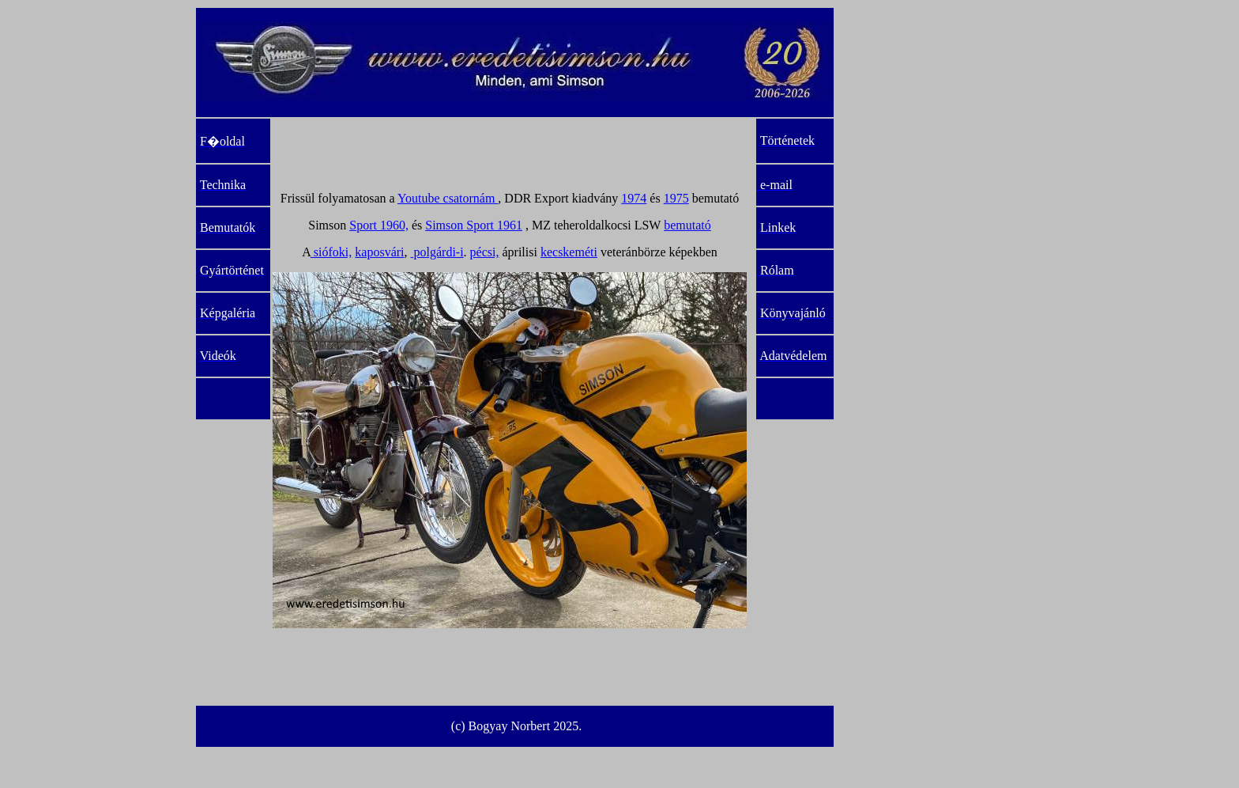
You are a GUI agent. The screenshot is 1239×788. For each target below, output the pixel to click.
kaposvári (379, 252)
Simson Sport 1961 (473, 225)
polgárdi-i (437, 252)
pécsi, (484, 252)
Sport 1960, (379, 225)
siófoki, (331, 252)
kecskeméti (568, 252)
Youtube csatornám (447, 198)
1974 (633, 198)
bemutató (687, 225)
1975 (676, 198)
